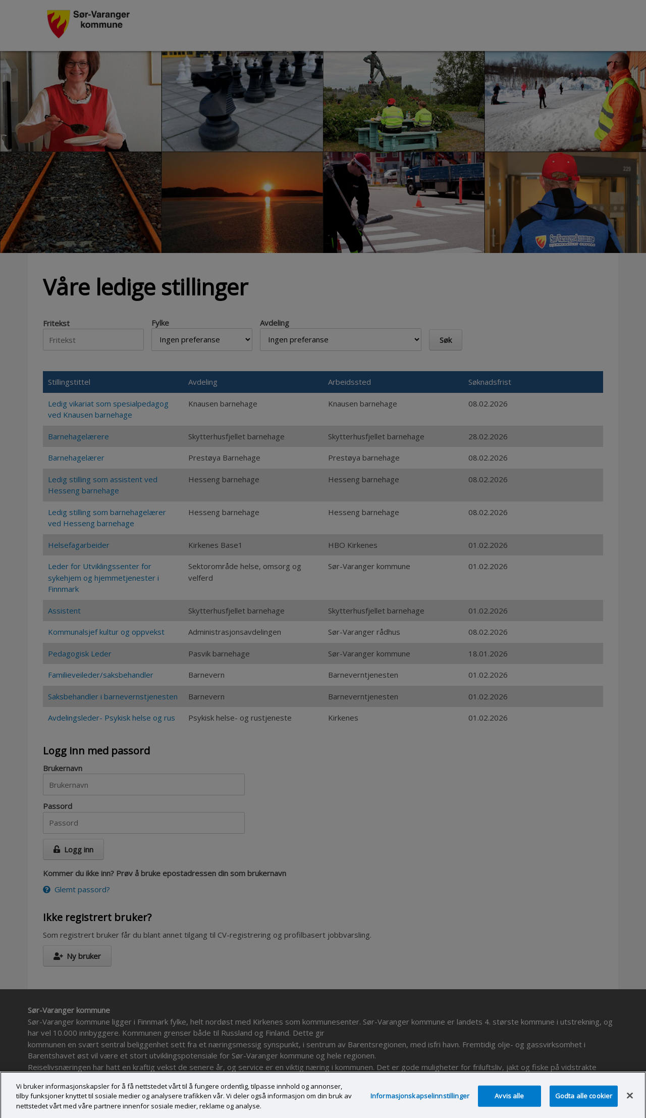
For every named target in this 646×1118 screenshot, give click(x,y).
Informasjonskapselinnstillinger (419, 1099)
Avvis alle (509, 1099)
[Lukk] (630, 1100)
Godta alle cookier (583, 1099)
